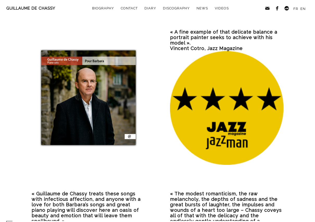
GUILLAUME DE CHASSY (30, 8)
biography (103, 8)
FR (295, 9)
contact (129, 8)
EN (303, 9)
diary (150, 8)
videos (222, 8)
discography (176, 8)
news (202, 8)
